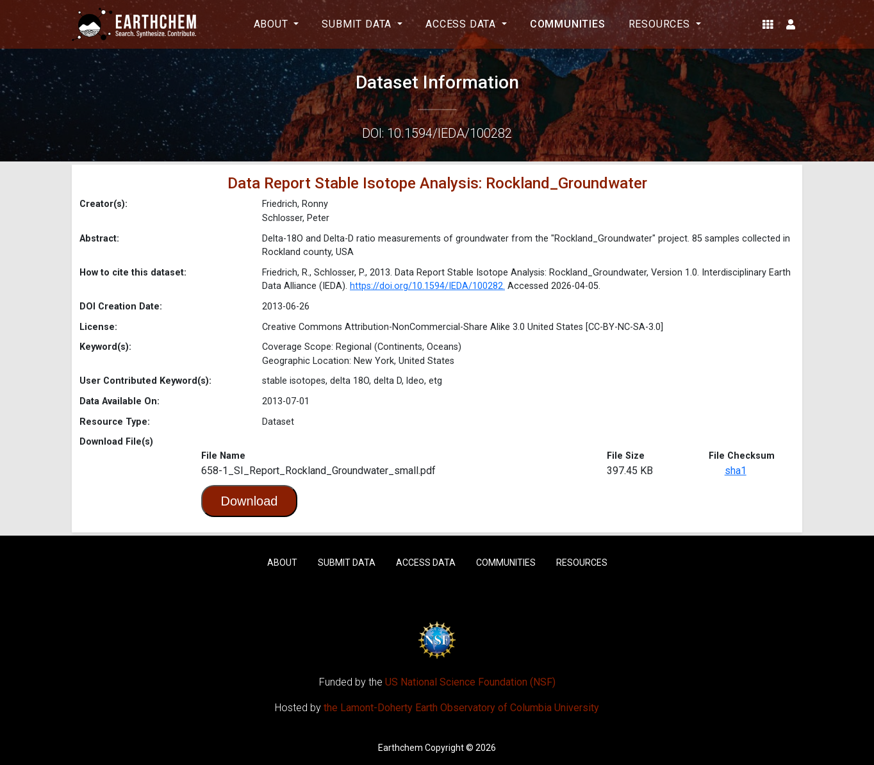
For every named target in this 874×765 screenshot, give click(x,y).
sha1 (735, 471)
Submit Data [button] (358, 24)
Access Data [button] (462, 24)
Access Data (426, 562)
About (282, 562)
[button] (768, 24)
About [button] (273, 24)
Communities (568, 24)
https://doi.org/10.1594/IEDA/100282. (427, 286)
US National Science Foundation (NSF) (470, 682)
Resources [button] (661, 24)
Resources (581, 562)
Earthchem (400, 748)
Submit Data (346, 562)
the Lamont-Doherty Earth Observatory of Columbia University (461, 708)
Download (249, 501)
